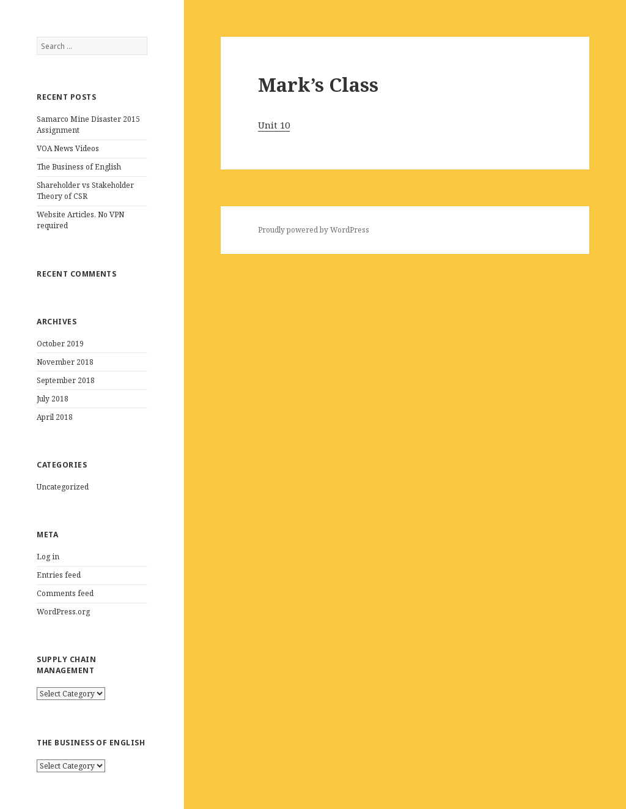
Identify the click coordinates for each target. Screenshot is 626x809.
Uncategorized (63, 487)
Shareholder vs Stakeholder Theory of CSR (85, 190)
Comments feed (65, 593)
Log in (48, 556)
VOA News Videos (68, 148)
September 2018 (66, 380)
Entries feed (59, 575)
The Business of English (79, 167)
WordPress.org (63, 611)
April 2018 (55, 417)
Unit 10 (274, 125)
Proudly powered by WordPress (313, 230)
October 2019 (60, 343)
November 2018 (65, 362)
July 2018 (52, 398)
